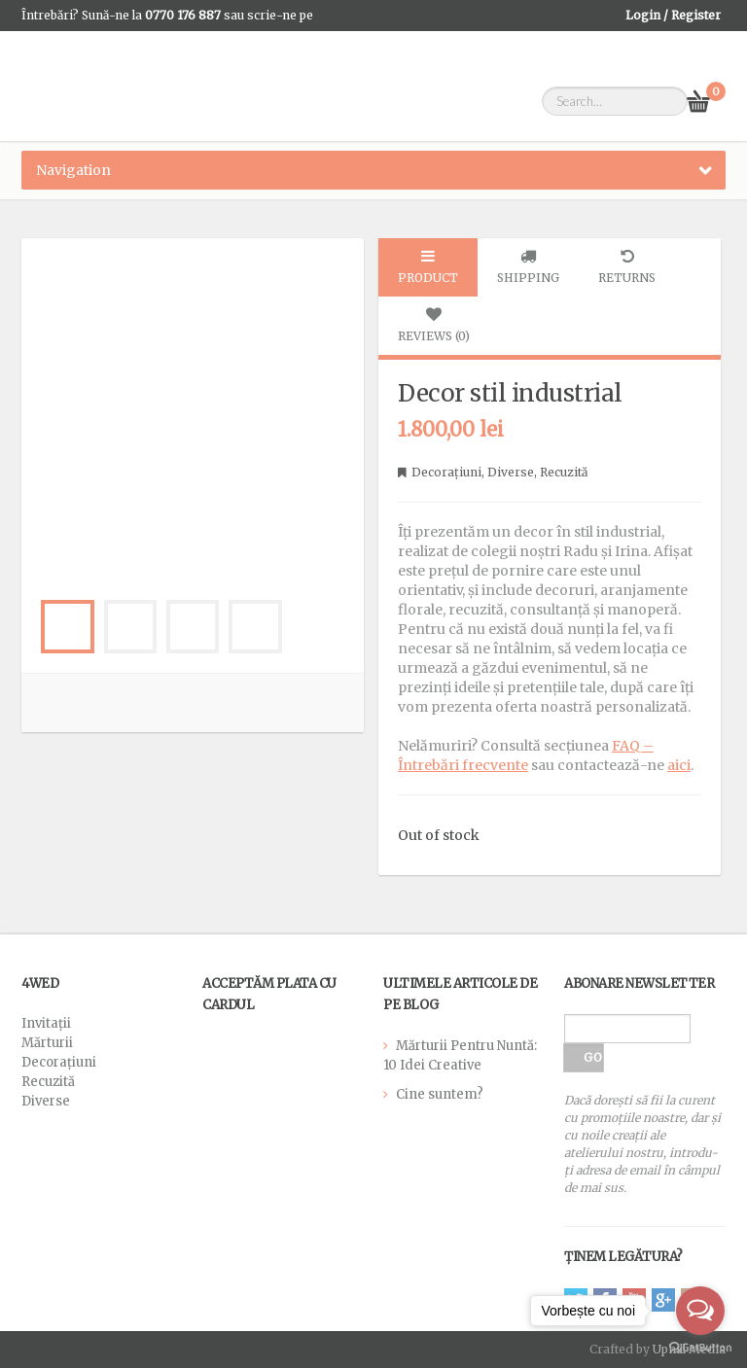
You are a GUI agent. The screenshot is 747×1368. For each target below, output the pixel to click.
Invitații (46, 1023)
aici (679, 765)
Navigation (73, 170)
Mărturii (47, 1043)
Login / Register (673, 15)
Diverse (510, 472)
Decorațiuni (446, 472)
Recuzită (563, 472)
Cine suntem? (439, 1094)
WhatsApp (50, 46)
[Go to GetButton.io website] (700, 1348)
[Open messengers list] (700, 1310)
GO (593, 1057)
